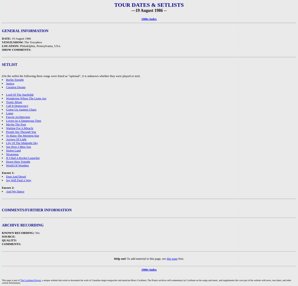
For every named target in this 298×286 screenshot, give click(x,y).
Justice (10, 83)
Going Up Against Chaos (21, 109)
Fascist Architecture (18, 117)
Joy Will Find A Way (18, 180)
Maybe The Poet (16, 124)
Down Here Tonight (18, 161)
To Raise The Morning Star (22, 135)
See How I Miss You (18, 146)
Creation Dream (15, 87)
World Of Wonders (17, 165)
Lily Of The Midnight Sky (22, 143)
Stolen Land (13, 150)
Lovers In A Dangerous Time (23, 120)
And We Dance (15, 191)
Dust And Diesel (16, 176)
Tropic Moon (14, 102)
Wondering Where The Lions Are (26, 98)
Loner (9, 113)
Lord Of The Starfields (20, 94)
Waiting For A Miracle (19, 128)
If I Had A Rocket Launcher (23, 158)
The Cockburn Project (30, 280)
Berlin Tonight (15, 79)
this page (172, 258)
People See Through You (21, 132)
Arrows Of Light (16, 139)
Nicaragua (12, 154)
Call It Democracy (17, 106)
